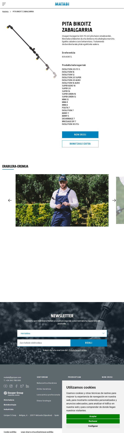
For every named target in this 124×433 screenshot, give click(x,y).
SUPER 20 (66, 88)
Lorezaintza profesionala (48, 395)
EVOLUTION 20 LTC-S (71, 69)
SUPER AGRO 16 (68, 85)
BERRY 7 (65, 113)
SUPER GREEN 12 (69, 96)
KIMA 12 (65, 99)
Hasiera (5, 12)
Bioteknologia (10, 405)
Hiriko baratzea (44, 389)
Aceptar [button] (93, 416)
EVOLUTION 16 (68, 72)
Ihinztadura (9, 400)
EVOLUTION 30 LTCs (70, 124)
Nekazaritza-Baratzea (47, 383)
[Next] (114, 200)
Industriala (8, 409)
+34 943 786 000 (13, 380)
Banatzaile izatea (80, 144)
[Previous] (10, 200)
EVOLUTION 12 (68, 74)
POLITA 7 (66, 107)
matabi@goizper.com (12, 377)
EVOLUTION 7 (68, 110)
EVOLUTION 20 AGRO (71, 80)
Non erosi (80, 135)
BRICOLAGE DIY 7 (69, 121)
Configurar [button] (93, 426)
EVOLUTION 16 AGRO (71, 83)
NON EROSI (107, 377)
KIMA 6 (65, 105)
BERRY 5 (65, 116)
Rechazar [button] (93, 421)
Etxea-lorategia (44, 401)
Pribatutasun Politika (78, 350)
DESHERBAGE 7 (68, 118)
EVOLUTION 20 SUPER (71, 77)
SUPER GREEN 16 (69, 94)
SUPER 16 (66, 91)
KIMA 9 (65, 102)
